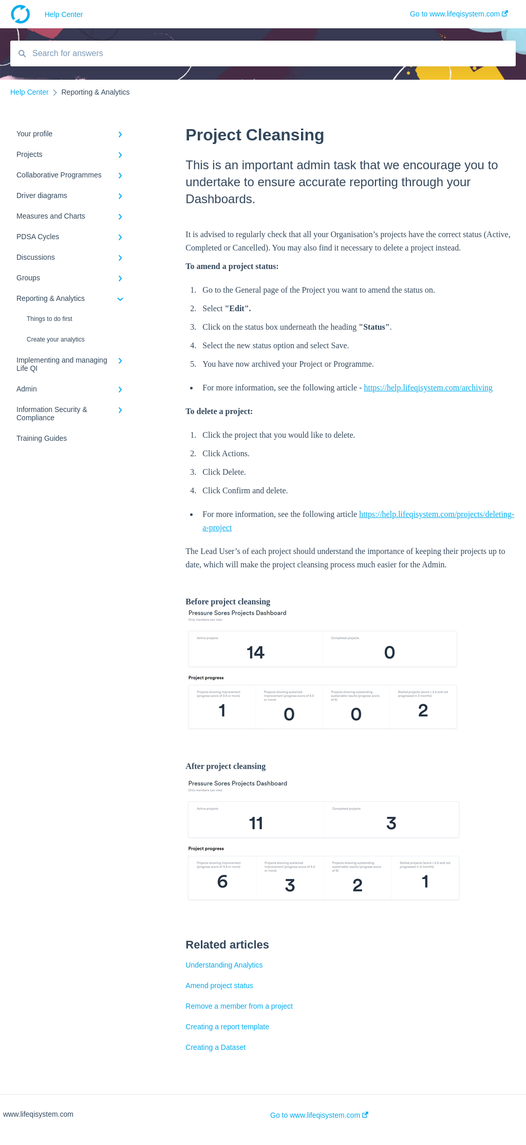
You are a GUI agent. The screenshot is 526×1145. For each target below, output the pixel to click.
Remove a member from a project (239, 1006)
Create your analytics (56, 339)
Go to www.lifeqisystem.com (319, 1115)
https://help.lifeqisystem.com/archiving (428, 387)
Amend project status (219, 985)
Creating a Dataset (215, 1047)
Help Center (64, 14)
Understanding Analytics (223, 965)
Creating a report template (227, 1027)
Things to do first (49, 319)
